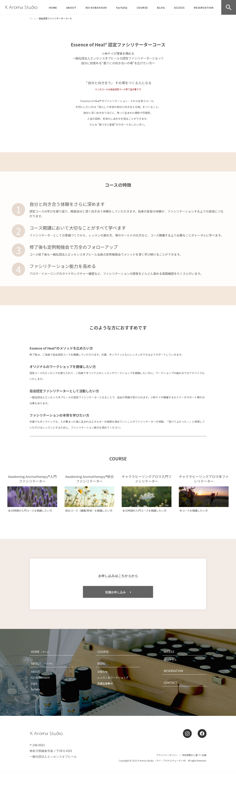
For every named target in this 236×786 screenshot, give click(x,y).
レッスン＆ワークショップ (112, 677)
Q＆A (34, 683)
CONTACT (170, 682)
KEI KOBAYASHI (96, 7)
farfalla (121, 7)
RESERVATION (204, 7)
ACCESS (179, 7)
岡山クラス (170, 660)
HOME (53, 7)
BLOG (161, 7)
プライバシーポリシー (167, 755)
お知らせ (102, 671)
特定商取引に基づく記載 (194, 755)
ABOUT (71, 7)
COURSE (142, 7)
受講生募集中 (105, 683)
